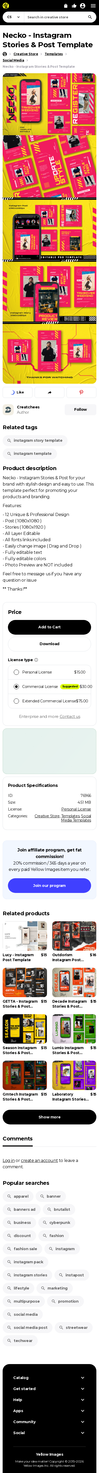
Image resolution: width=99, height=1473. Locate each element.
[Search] (90, 17)
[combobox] (60, 17)
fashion (53, 1235)
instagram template (29, 453)
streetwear (73, 1327)
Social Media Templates (76, 818)
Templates (70, 816)
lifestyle (18, 1288)
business (19, 1222)
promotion (64, 1301)
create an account (39, 1160)
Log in (9, 1160)
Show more (49, 1117)
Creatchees (28, 407)
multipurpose (23, 1301)
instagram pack (25, 1262)
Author (23, 412)
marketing (54, 1288)
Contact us (70, 716)
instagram (61, 1248)
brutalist (58, 1209)
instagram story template (34, 440)
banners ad (21, 1209)
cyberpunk (56, 1222)
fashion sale (22, 1248)
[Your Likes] (74, 6)
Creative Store (47, 816)
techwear (19, 1340)
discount (19, 1235)
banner (50, 1196)
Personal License (76, 809)
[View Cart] (66, 6)
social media (22, 1314)
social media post (27, 1327)
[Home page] (5, 54)
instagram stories (27, 1275)
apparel (17, 1196)
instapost (71, 1275)
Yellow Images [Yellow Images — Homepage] (49, 1454)
